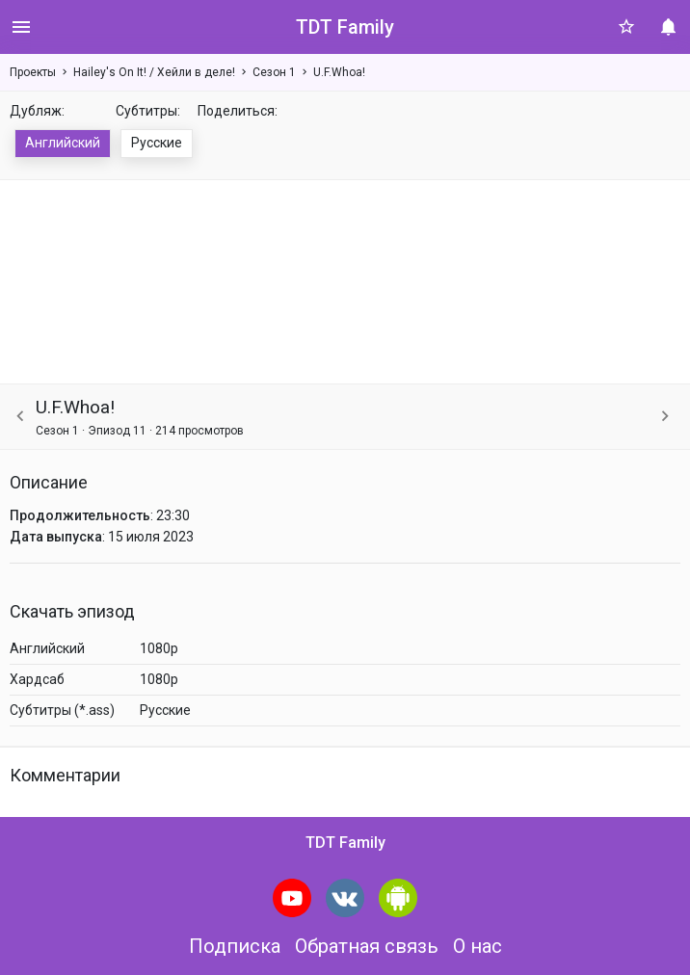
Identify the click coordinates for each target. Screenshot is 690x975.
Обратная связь (366, 946)
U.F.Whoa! (339, 72)
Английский (62, 142)
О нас (477, 946)
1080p (159, 648)
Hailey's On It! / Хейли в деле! (154, 72)
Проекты (33, 72)
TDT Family (345, 27)
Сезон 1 (274, 72)
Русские (156, 142)
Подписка (234, 946)
